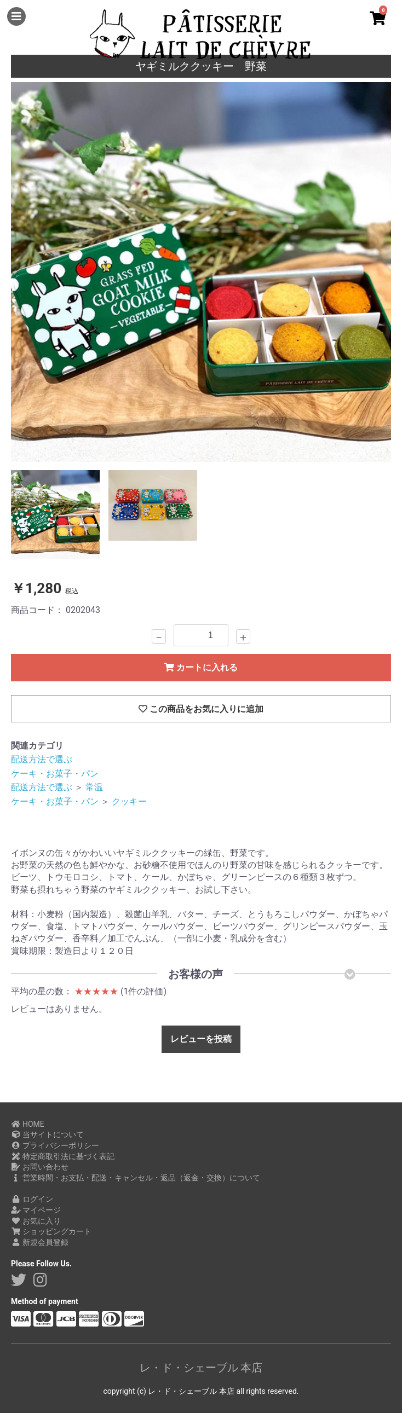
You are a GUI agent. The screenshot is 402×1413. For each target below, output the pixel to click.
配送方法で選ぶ (41, 759)
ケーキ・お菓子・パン (55, 773)
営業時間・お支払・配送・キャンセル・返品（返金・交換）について (135, 1177)
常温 (94, 787)
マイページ (36, 1210)
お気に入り (36, 1221)
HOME (27, 1124)
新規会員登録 (39, 1242)
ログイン (32, 1199)
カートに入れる (201, 667)
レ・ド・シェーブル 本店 (201, 1367)
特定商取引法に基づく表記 (62, 1156)
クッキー (129, 801)
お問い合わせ (39, 1166)
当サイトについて (47, 1134)
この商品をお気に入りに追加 (201, 709)
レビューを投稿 (201, 1039)
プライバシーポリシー (55, 1145)
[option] (201, 272)
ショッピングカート (51, 1231)
